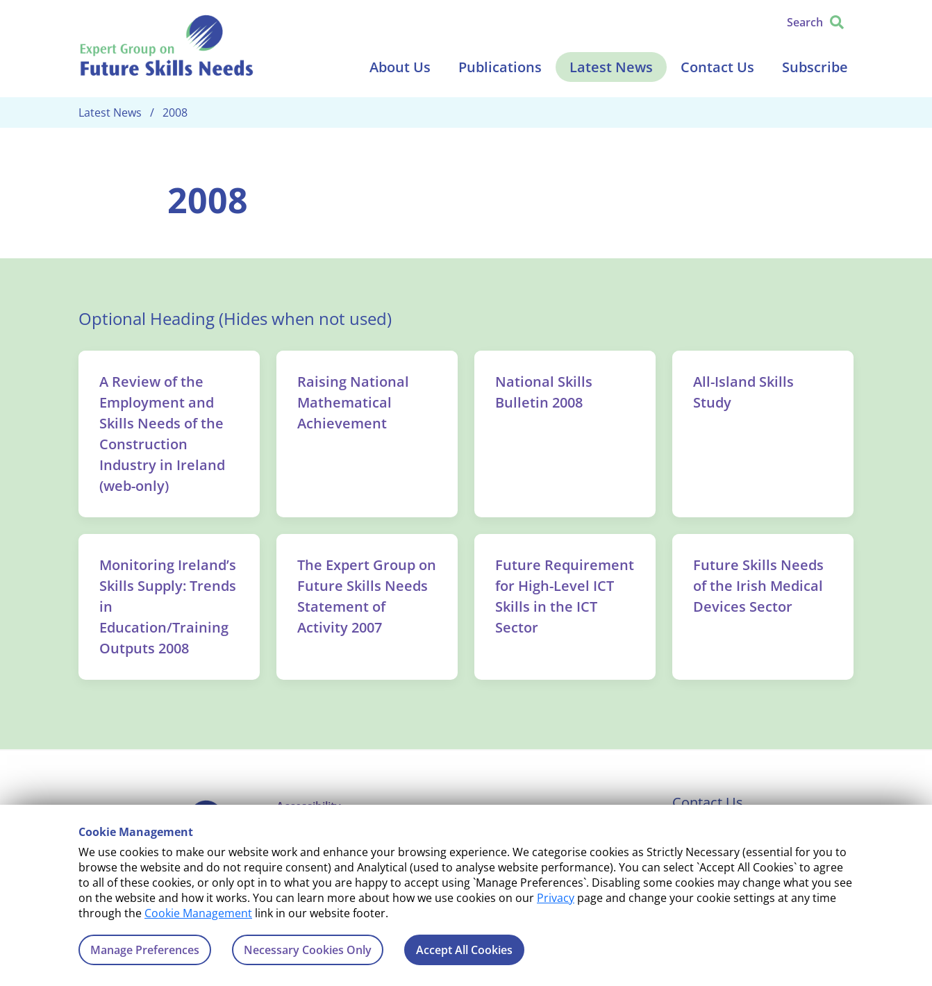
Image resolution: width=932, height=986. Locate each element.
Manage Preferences (144, 950)
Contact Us (717, 67)
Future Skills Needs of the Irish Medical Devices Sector (758, 585)
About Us (400, 67)
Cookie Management (198, 913)
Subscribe (815, 67)
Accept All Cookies (464, 950)
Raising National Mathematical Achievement (353, 402)
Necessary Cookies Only (308, 950)
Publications (500, 67)
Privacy (555, 897)
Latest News (611, 67)
